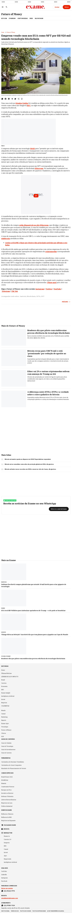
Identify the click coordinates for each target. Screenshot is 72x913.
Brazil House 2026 (7, 777)
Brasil (3, 680)
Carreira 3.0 (7, 839)
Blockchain (39, 18)
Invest (3, 699)
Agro (5, 856)
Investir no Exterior (7, 793)
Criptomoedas (22, 18)
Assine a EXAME (12, 243)
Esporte (3, 720)
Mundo (3, 710)
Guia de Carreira (6, 753)
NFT (28, 105)
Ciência (3, 733)
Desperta (7, 842)
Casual (3, 714)
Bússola (3, 783)
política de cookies (25, 911)
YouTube (4, 871)
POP (2, 736)
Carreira (3, 683)
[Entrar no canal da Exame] (59, 509)
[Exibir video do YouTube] (36, 195)
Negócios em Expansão (8, 820)
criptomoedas (51, 251)
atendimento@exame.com (9, 898)
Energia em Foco (6, 790)
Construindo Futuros (7, 786)
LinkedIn (4, 874)
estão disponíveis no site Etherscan (34, 225)
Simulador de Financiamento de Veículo (13, 768)
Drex (31, 18)
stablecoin (5, 238)
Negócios (4, 702)
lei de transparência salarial (55, 911)
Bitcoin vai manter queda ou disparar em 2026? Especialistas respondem (28, 459)
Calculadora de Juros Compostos (11, 765)
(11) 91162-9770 (9, 891)
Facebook (4, 881)
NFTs (38, 296)
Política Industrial (6, 806)
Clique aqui (51, 282)
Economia (4, 686)
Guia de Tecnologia (7, 746)
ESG (2, 689)
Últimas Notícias (6, 673)
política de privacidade (39, 911)
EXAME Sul (4, 780)
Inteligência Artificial (7, 696)
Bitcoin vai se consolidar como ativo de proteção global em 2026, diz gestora (29, 464)
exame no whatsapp (10, 500)
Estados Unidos (22, 103)
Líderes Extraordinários (8, 799)
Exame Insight (5, 693)
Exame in (7, 836)
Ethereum (12, 18)
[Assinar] (57, 7)
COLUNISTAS (5, 706)
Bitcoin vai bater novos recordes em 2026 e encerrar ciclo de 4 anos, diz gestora (30, 469)
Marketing (4, 717)
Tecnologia (4, 727)
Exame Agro (5, 723)
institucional (5, 911)
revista (6, 829)
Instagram (4, 878)
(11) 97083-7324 (9, 905)
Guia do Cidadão (6, 743)
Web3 (32, 148)
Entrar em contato (7, 888)
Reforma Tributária (7, 796)
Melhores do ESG (6, 817)
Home (2, 32)
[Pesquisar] (6, 7)
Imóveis (23, 296)
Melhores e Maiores (7, 814)
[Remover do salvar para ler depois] (22, 99)
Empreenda (7, 859)
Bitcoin (4, 18)
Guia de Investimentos (8, 749)
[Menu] (2, 7)
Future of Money (11, 14)
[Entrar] (67, 7)
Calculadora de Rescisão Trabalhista (12, 762)
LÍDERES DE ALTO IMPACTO (9, 676)
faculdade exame (10, 825)
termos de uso (15, 911)
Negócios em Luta (6, 803)
